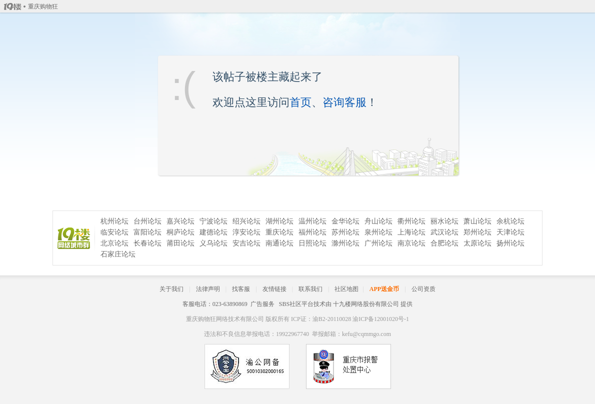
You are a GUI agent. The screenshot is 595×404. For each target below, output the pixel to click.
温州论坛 (312, 221)
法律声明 (208, 289)
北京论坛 (114, 243)
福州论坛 (312, 232)
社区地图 (346, 289)
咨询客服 (344, 102)
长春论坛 (148, 243)
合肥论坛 (444, 243)
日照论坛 (312, 243)
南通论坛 (280, 243)
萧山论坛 (478, 221)
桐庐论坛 (180, 232)
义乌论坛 (214, 243)
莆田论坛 (180, 243)
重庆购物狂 (43, 6)
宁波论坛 (214, 221)
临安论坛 (114, 232)
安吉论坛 (246, 243)
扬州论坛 (510, 243)
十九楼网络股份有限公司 (366, 304)
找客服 (241, 289)
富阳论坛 (148, 232)
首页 (301, 102)
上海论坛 (412, 232)
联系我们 (310, 289)
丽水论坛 (444, 221)
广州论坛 (378, 243)
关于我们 (172, 289)
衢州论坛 (412, 221)
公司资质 (424, 289)
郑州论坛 (478, 232)
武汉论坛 (444, 232)
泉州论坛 (378, 232)
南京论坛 (412, 243)
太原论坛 (478, 243)
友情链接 (274, 289)
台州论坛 (148, 221)
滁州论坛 (346, 243)
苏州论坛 (346, 232)
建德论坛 (214, 232)
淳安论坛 (246, 232)
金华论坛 (346, 221)
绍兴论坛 (246, 221)
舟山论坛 (378, 221)
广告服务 (262, 304)
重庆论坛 (280, 232)
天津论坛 (510, 232)
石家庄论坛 (118, 254)
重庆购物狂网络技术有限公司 (225, 319)
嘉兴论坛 (180, 221)
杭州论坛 (114, 221)
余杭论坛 (510, 221)
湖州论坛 (280, 221)
